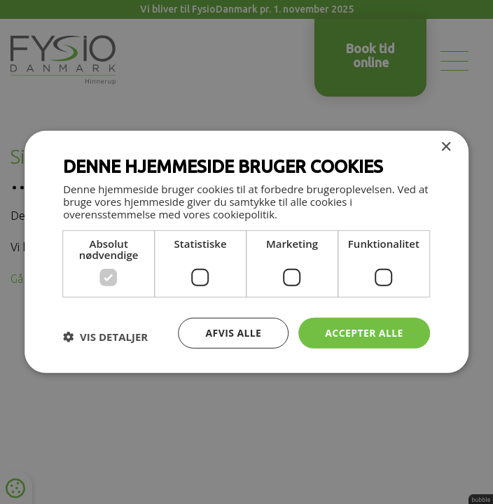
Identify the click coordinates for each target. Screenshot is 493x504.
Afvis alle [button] (234, 332)
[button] (105, 336)
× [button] (445, 147)
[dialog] (246, 252)
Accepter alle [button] (364, 332)
